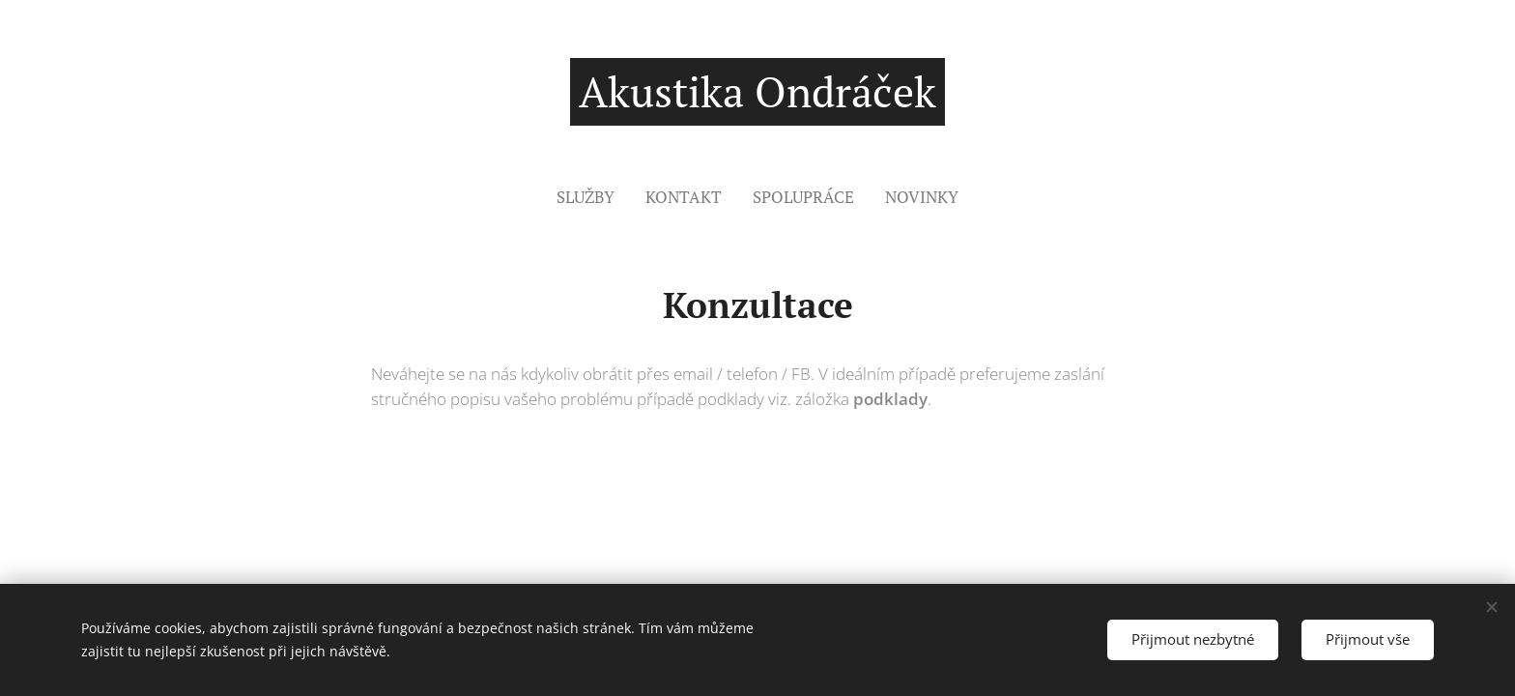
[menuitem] (593, 197)
